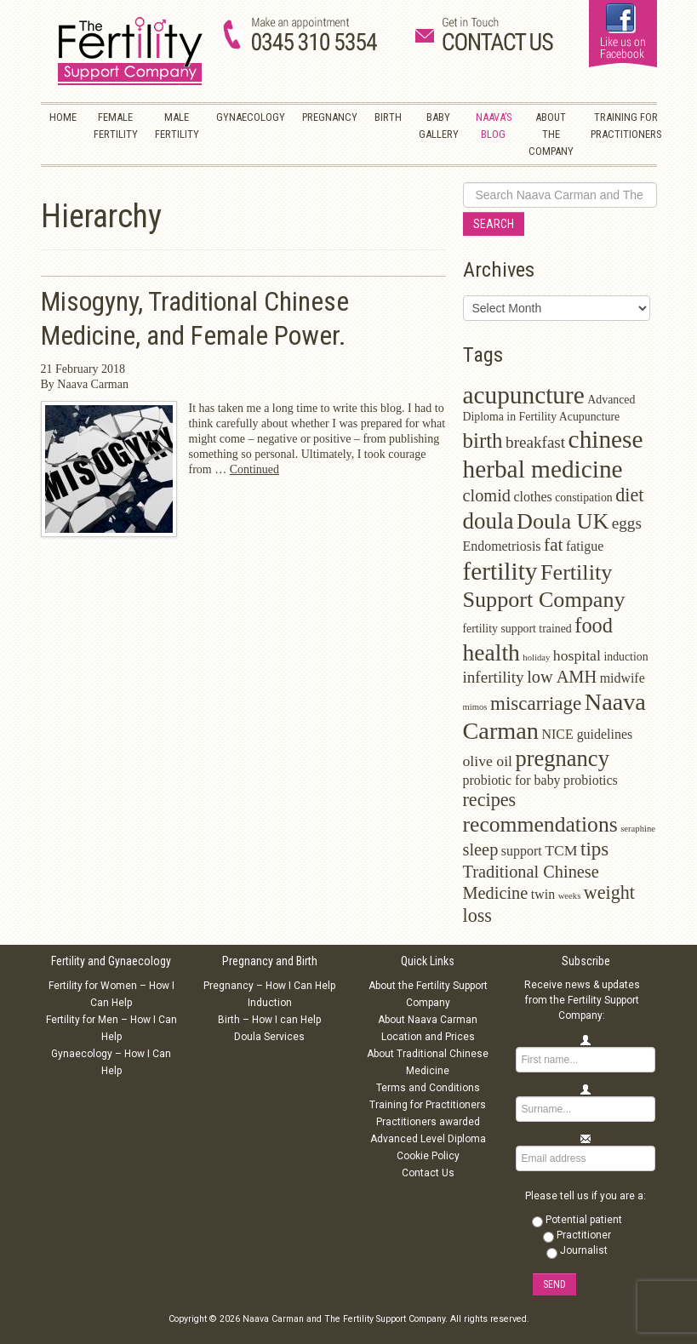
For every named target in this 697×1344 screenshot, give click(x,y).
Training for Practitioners (427, 1105)
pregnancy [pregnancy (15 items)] (562, 758)
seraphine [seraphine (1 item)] (637, 828)
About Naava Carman (427, 1020)
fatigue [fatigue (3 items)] (584, 546)
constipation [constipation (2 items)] (584, 497)
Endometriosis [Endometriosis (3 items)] (502, 546)
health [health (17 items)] (491, 652)
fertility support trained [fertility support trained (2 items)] (517, 628)
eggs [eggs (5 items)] (627, 523)
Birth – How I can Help (269, 1020)
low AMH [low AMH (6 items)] (562, 676)
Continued (254, 469)
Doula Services (269, 1037)
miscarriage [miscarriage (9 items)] (535, 703)
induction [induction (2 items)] (625, 656)
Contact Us (428, 1173)
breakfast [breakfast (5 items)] (535, 442)
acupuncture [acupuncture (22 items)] (524, 395)
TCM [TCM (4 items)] (561, 850)
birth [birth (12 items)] (483, 440)
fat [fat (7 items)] (553, 545)
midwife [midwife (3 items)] (622, 678)
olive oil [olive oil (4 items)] (488, 760)
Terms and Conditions (428, 1088)
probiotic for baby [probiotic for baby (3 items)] (512, 780)
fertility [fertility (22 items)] (500, 571)
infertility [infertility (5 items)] (493, 677)
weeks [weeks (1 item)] (569, 896)
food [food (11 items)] (593, 625)
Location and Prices (428, 1037)
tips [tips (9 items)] (594, 849)
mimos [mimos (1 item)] (475, 707)
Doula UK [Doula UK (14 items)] (562, 521)
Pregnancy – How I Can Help (269, 986)
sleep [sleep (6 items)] (481, 849)
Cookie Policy (428, 1156)
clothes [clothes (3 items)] (533, 496)
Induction (270, 1003)
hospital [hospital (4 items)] (577, 655)
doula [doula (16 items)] (488, 521)
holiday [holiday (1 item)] (536, 657)
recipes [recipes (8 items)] (490, 799)
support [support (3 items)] (521, 851)
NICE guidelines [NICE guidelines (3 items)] (586, 734)
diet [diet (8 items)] (629, 495)
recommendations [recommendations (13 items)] (540, 824)
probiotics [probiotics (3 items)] (590, 780)
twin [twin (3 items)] (543, 894)
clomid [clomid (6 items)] (487, 495)
